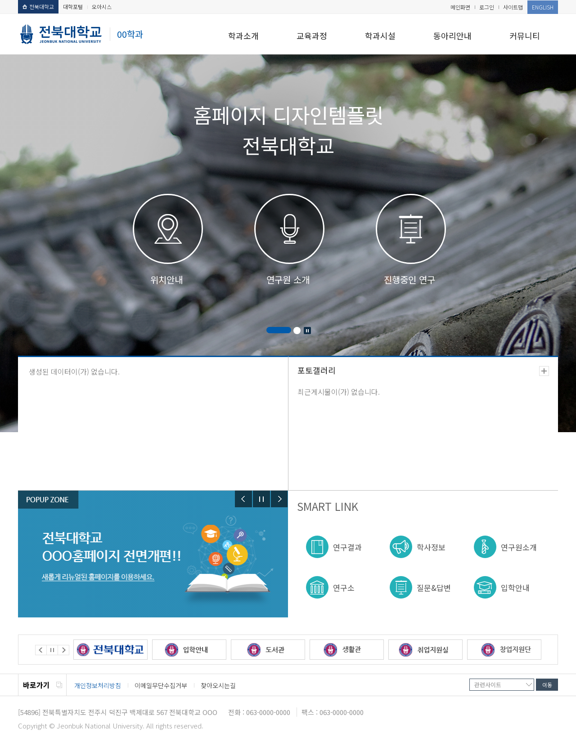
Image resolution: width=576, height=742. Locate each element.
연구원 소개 (288, 279)
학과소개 (243, 35)
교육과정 (312, 35)
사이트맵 (513, 7)
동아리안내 (452, 35)
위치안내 (166, 279)
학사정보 (431, 547)
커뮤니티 (524, 35)
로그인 (486, 7)
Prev (243, 499)
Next (279, 499)
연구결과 (347, 547)
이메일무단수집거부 (161, 685)
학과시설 (380, 35)
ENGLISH (543, 7)
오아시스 (102, 6)
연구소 (344, 587)
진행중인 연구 (409, 279)
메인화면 (460, 7)
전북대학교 (38, 6)
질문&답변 (434, 587)
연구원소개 (519, 547)
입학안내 (515, 587)
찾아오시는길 (218, 685)
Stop (307, 330)
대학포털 (73, 6)
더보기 (544, 371)
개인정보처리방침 (97, 685)
